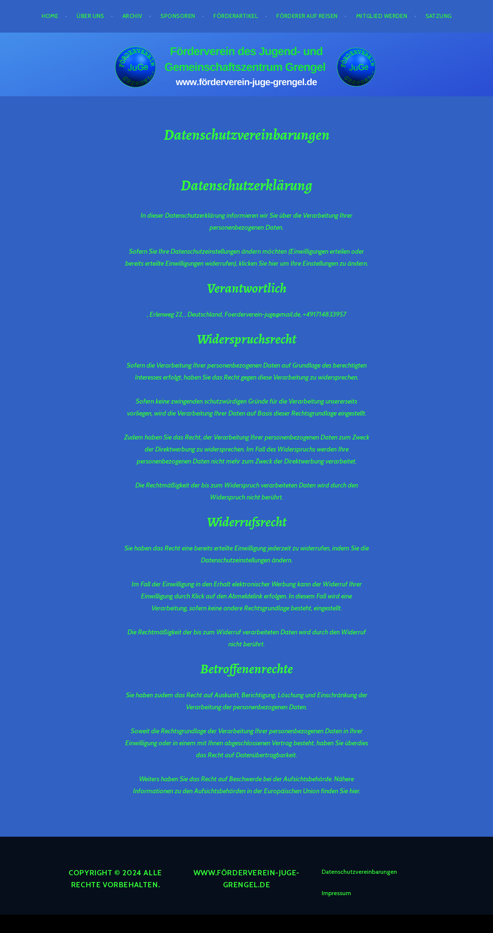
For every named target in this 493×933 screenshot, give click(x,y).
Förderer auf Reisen (307, 16)
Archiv (132, 16)
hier (273, 263)
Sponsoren (177, 16)
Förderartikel (235, 16)
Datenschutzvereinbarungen (359, 871)
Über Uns (90, 16)
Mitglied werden (382, 16)
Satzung (438, 16)
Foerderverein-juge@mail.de (262, 314)
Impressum (336, 893)
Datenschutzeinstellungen (235, 560)
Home (50, 16)
